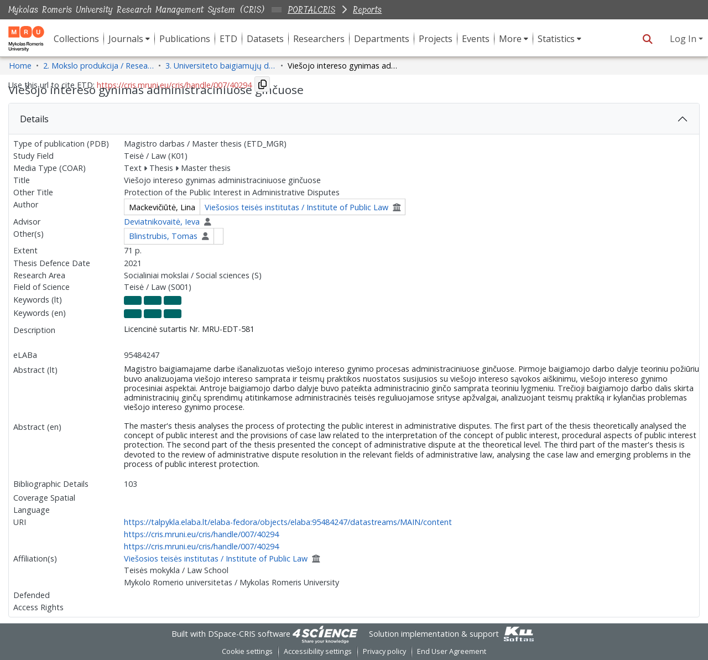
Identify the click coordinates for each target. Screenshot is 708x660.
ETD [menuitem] (228, 39)
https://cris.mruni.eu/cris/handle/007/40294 (201, 534)
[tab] (354, 118)
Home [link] (20, 65)
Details (34, 119)
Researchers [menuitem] (319, 39)
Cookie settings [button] (247, 651)
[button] (647, 38)
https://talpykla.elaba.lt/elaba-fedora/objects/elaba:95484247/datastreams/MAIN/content (288, 522)
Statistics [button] (556, 39)
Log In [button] (684, 39)
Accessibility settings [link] (318, 651)
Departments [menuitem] (381, 39)
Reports (367, 9)
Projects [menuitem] (435, 39)
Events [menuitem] (476, 39)
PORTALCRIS (311, 9)
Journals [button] (125, 39)
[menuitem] (129, 38)
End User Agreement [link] (451, 651)
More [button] (510, 39)
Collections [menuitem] (76, 39)
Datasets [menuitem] (265, 39)
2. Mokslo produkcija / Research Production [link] (98, 65)
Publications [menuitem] (184, 39)
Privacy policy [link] (384, 651)
